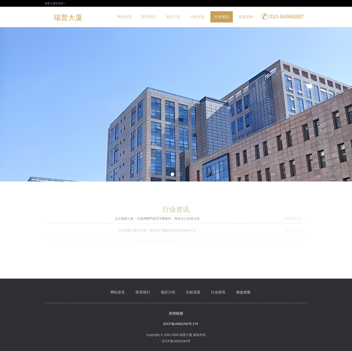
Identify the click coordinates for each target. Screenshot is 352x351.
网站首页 (124, 17)
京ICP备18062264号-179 (180, 324)
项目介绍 (173, 17)
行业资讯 (221, 17)
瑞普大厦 (68, 18)
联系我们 (149, 17)
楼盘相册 (246, 17)
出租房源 (197, 17)
